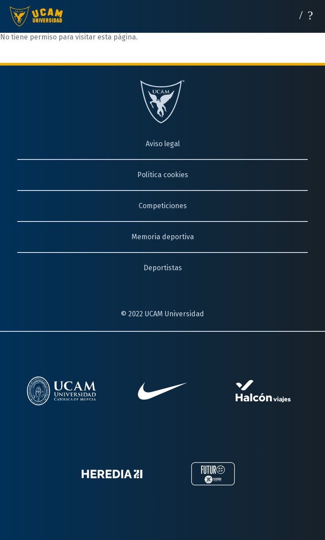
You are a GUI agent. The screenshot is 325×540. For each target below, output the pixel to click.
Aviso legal (163, 144)
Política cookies (162, 175)
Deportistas (162, 268)
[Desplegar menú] (310, 14)
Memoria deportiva (163, 237)
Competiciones (163, 206)
